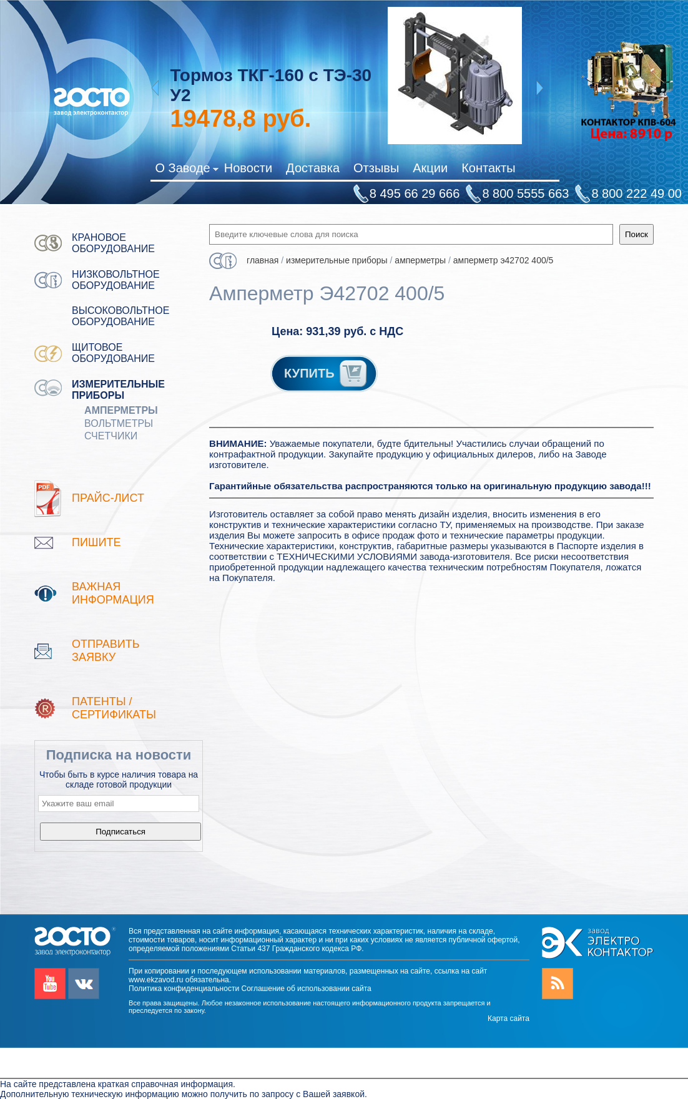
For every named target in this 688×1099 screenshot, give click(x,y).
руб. (240, 118)
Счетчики (110, 436)
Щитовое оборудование (113, 353)
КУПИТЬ (326, 373)
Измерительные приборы (118, 390)
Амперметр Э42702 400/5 (503, 260)
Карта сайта (508, 1018)
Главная (262, 260)
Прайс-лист (108, 498)
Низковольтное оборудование (116, 280)
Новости (248, 168)
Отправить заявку (106, 650)
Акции (430, 168)
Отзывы (376, 168)
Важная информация (113, 593)
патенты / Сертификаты (114, 708)
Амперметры (121, 410)
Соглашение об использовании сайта (306, 988)
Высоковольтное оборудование (120, 316)
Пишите (96, 542)
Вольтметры (118, 423)
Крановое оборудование (113, 243)
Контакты (488, 168)
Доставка (313, 168)
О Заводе (186, 170)
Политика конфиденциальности (184, 988)
